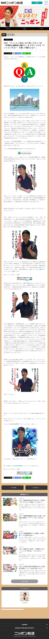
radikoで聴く (8, 28)
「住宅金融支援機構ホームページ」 (20, 465)
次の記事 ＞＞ (36, 487)
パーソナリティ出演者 (24, 28)
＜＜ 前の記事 (12, 487)
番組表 (37, 3)
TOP (3, 34)
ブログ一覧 (10, 34)
